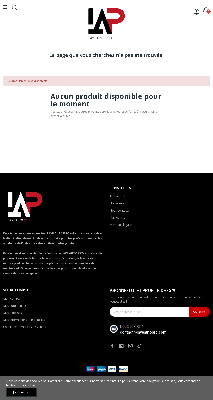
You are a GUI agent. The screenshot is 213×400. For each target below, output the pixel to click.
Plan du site (117, 217)
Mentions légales (121, 225)
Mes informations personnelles (24, 320)
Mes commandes (15, 306)
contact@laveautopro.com (143, 332)
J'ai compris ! (21, 392)
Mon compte (12, 298)
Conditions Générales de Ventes (24, 327)
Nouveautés (118, 203)
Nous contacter (120, 210)
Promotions (118, 196)
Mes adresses (12, 313)
